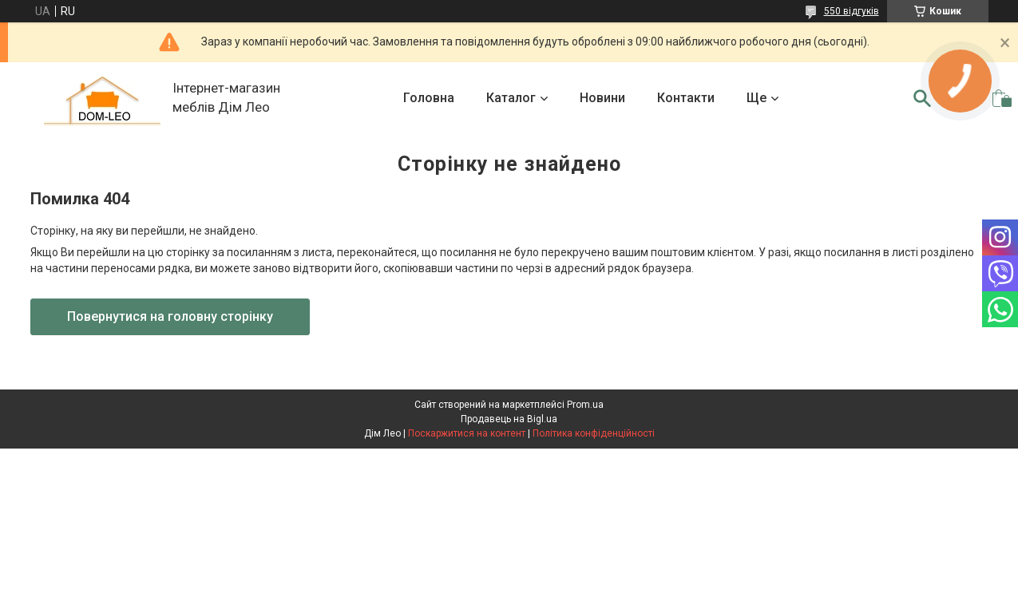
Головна (428, 97)
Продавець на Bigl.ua (509, 419)
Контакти (686, 97)
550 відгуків (851, 11)
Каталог (511, 97)
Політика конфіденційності (594, 433)
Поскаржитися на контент (466, 433)
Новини (602, 97)
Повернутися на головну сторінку (170, 316)
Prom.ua (585, 404)
